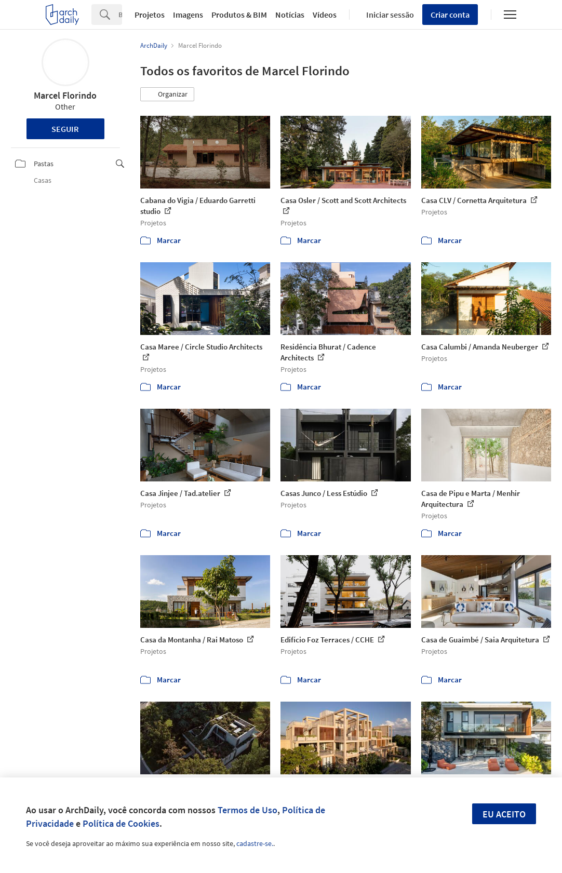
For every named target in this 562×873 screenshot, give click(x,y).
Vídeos (325, 14)
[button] (167, 94)
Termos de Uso (247, 810)
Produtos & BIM (239, 14)
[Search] (120, 14)
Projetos (150, 14)
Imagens (188, 14)
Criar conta (450, 14)
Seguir (65, 129)
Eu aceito (504, 814)
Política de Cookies (121, 823)
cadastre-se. (254, 843)
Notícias (289, 14)
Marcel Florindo (65, 95)
